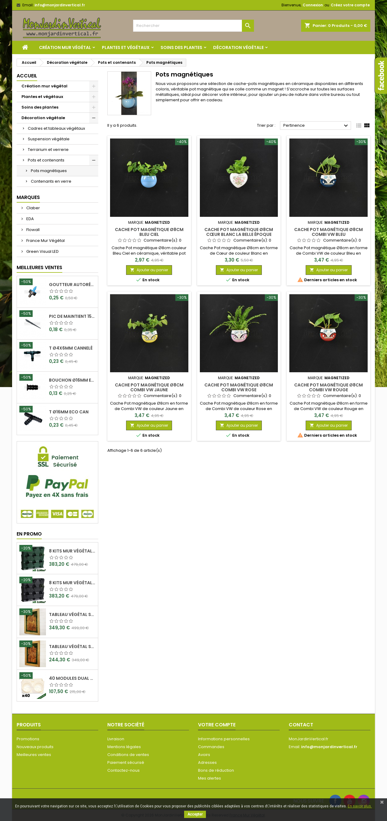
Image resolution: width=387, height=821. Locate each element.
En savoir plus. (360, 806)
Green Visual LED (42, 251)
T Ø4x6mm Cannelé (71, 348)
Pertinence (316, 125)
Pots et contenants (46, 160)
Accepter (195, 814)
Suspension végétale (49, 139)
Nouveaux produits (35, 747)
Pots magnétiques (49, 171)
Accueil (27, 75)
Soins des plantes (181, 47)
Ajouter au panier (149, 269)
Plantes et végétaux (126, 47)
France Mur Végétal (45, 240)
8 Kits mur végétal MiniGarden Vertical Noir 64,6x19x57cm (72, 582)
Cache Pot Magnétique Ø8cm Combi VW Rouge (328, 387)
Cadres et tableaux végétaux (56, 128)
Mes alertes (209, 778)
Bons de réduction (216, 770)
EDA (29, 219)
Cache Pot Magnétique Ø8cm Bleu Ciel (149, 231)
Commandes (211, 747)
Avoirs (204, 754)
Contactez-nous (123, 770)
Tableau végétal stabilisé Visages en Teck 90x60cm (72, 614)
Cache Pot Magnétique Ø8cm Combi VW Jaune (149, 387)
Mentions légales (124, 747)
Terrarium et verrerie (48, 149)
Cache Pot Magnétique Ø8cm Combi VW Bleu (328, 231)
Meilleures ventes (34, 754)
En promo (29, 533)
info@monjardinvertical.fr (59, 5)
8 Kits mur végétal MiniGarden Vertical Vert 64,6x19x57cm (72, 551)
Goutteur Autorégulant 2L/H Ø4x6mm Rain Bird (72, 284)
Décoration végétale (238, 47)
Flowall (32, 230)
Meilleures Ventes (39, 267)
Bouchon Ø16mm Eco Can (72, 380)
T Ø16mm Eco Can (69, 411)
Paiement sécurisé (125, 762)
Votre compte (217, 724)
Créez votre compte (350, 5)
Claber (32, 208)
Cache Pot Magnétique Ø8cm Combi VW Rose (238, 387)
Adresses (207, 762)
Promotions (28, 739)
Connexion (313, 5)
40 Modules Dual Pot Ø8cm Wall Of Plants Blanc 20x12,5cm (72, 678)
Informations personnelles (224, 739)
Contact (301, 724)
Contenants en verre (51, 181)
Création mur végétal (65, 47)
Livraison (115, 739)
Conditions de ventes (128, 754)
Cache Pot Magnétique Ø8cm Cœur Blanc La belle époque (238, 231)
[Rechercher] (193, 26)
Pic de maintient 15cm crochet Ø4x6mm (72, 316)
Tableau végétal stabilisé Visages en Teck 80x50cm (72, 646)
